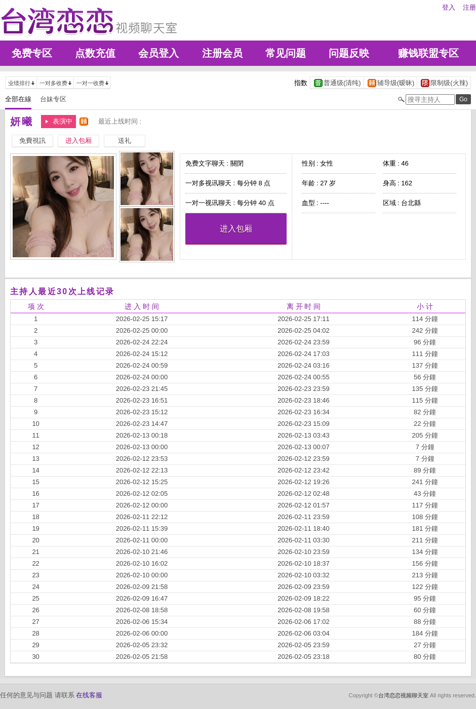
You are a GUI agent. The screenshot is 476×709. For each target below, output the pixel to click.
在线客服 (89, 695)
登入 (448, 7)
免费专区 (32, 53)
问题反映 (349, 53)
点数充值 (95, 53)
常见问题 (285, 53)
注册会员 (222, 53)
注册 (469, 7)
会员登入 (158, 53)
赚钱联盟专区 (428, 53)
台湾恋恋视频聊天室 (403, 695)
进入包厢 (236, 228)
